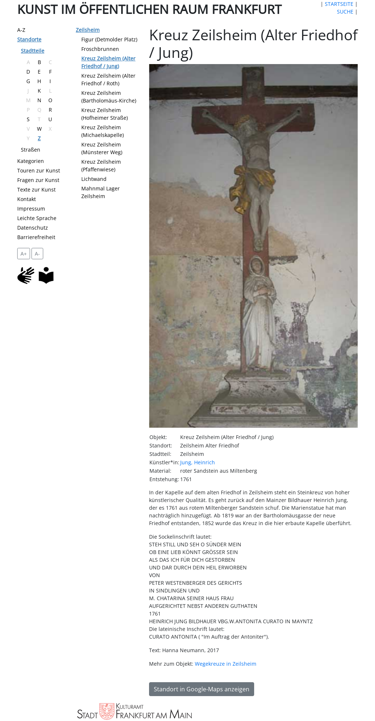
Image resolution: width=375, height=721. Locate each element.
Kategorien (30, 160)
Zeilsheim (88, 29)
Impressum (31, 208)
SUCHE (345, 11)
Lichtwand (94, 178)
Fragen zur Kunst (38, 179)
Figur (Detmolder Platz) (109, 39)
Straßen (30, 149)
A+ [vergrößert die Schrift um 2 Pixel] (24, 253)
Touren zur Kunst (38, 170)
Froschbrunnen (100, 48)
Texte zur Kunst (36, 189)
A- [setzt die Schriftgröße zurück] (37, 253)
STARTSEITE (339, 3)
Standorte (29, 39)
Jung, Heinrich (197, 462)
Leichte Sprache (36, 218)
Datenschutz (32, 227)
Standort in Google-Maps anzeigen (201, 689)
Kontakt (26, 199)
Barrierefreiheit (36, 237)
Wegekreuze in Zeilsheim (225, 663)
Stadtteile (32, 50)
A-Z (21, 29)
